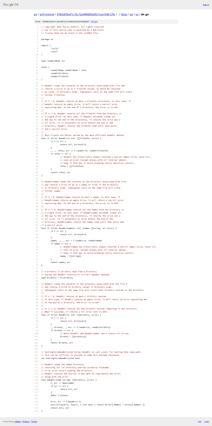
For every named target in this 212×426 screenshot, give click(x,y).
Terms (34, 421)
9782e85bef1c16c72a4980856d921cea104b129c (86, 14)
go (35, 14)
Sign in (206, 4)
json (206, 421)
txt (199, 421)
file (94, 21)
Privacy (25, 421)
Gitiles (18, 421)
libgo (124, 14)
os (137, 14)
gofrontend (47, 14)
